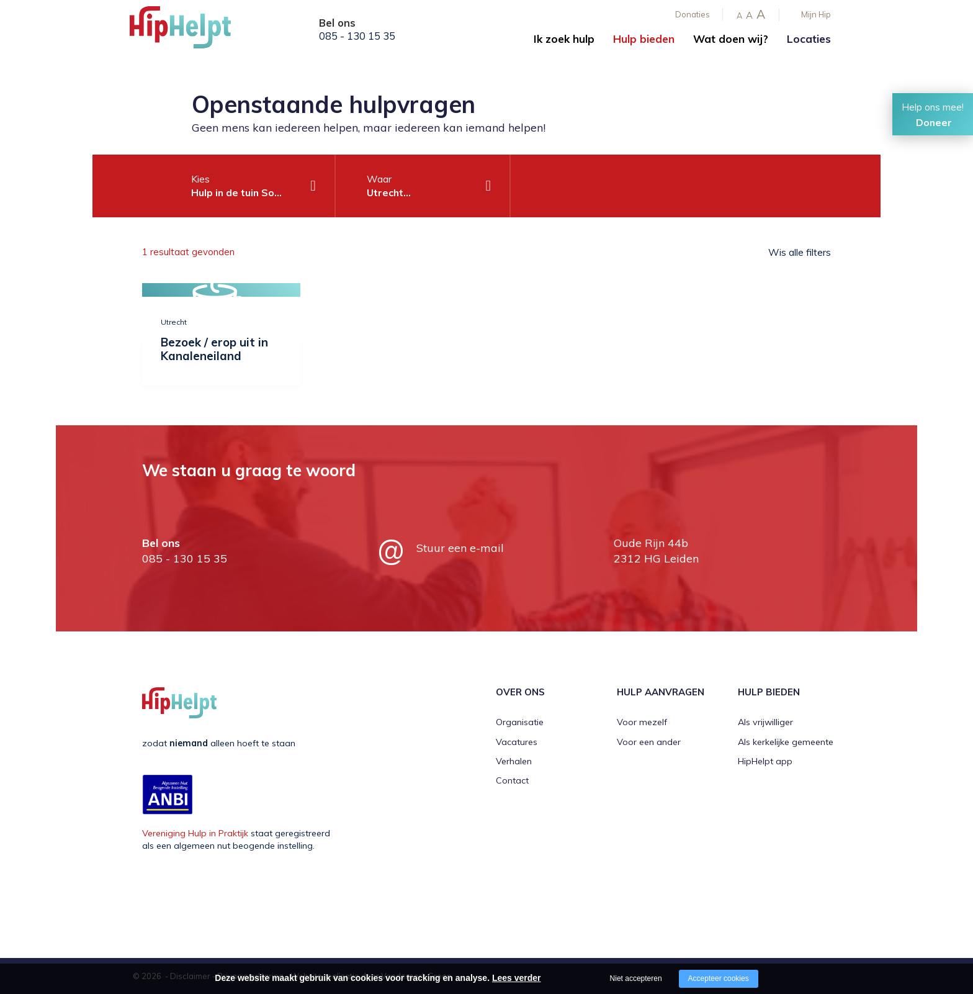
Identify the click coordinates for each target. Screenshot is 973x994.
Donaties (692, 14)
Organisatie (520, 722)
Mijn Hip (816, 14)
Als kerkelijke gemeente (785, 742)
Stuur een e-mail (460, 548)
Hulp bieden (644, 38)
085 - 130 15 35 (357, 36)
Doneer (934, 122)
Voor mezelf (642, 722)
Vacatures (516, 742)
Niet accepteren (636, 978)
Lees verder (516, 978)
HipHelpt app (765, 761)
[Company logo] (192, 31)
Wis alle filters (799, 252)
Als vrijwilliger (765, 722)
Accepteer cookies (718, 978)
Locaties (809, 38)
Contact (512, 780)
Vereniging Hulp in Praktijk (195, 833)
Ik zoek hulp (564, 38)
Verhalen (514, 761)
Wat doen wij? (730, 38)
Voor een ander (649, 742)
